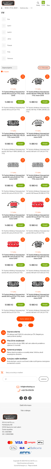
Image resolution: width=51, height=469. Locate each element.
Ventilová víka (24, 8)
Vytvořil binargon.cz (20, 465)
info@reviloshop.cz (27, 387)
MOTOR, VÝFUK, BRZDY (11, 8)
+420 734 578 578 (27, 390)
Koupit (20, 102)
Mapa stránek (32, 465)
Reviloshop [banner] (8, 3)
